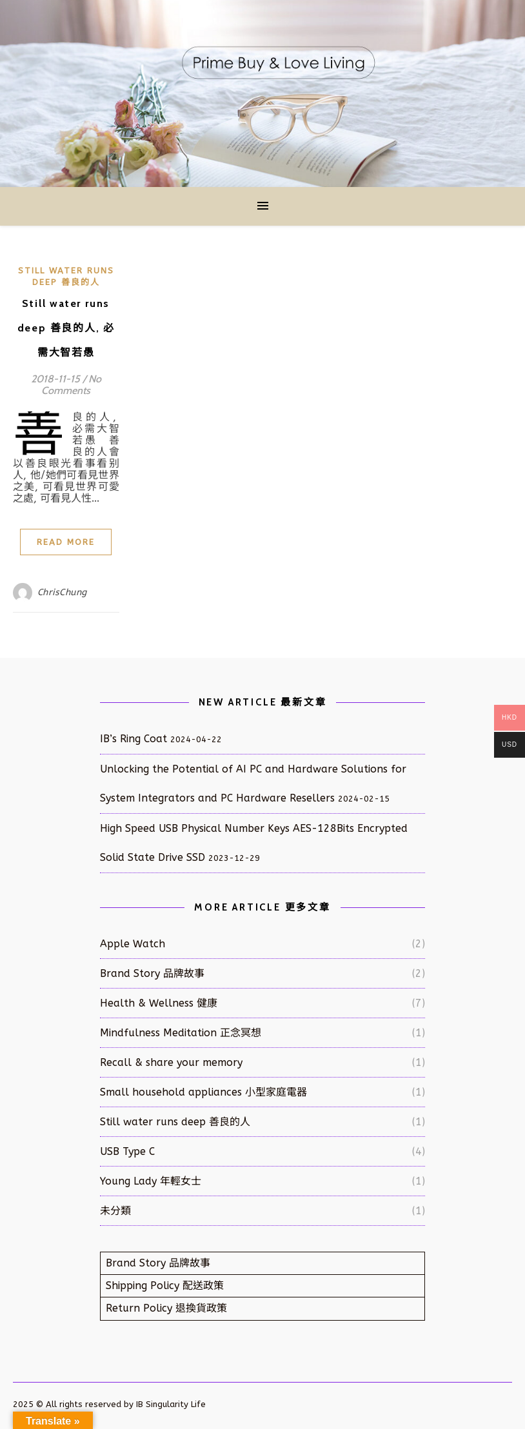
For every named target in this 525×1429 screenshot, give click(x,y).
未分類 (115, 1211)
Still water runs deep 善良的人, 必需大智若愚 (66, 328)
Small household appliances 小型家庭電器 (203, 1092)
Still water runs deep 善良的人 (175, 1122)
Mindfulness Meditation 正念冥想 (180, 1033)
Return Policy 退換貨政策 (166, 1308)
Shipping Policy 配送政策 (165, 1285)
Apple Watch (132, 944)
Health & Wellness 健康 (158, 1003)
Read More (66, 542)
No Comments (71, 385)
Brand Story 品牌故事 (152, 973)
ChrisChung (62, 592)
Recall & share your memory (171, 1062)
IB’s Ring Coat (133, 739)
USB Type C (127, 1151)
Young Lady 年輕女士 (150, 1181)
